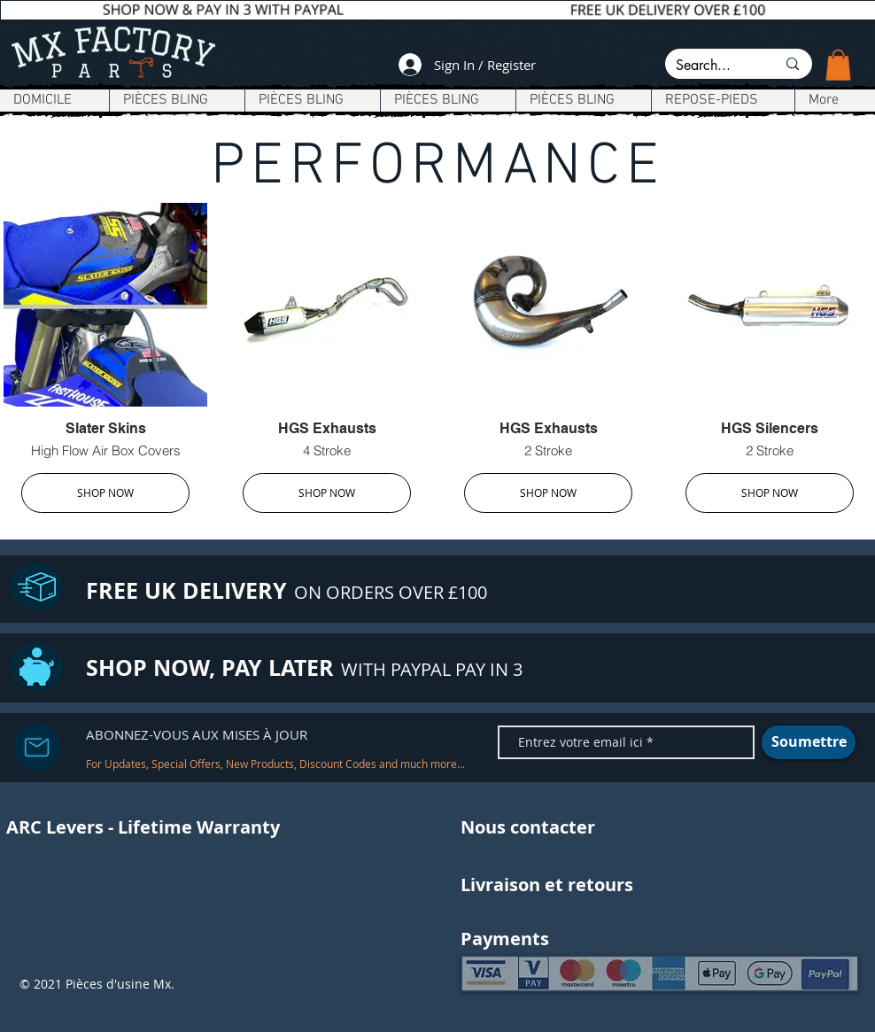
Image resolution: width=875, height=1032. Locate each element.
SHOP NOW (105, 492)
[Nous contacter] (528, 827)
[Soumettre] (809, 742)
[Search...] (712, 65)
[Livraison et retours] (547, 885)
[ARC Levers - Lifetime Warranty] (143, 827)
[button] (838, 65)
